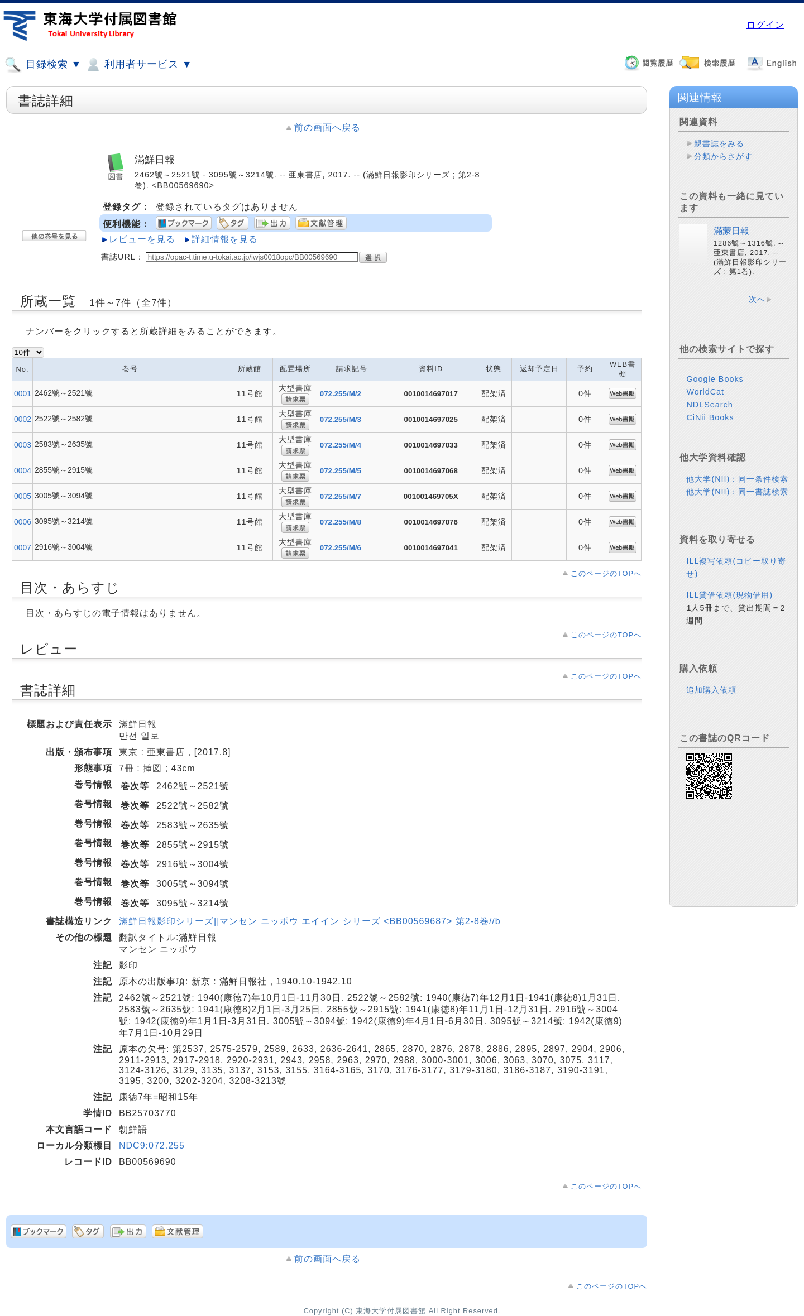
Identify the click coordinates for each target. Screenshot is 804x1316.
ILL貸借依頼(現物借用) (729, 594)
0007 (22, 547)
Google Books (714, 378)
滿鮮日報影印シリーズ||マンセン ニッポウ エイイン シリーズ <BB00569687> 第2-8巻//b (310, 921)
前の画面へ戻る (327, 127)
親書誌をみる (719, 143)
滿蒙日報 (731, 231)
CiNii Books (710, 417)
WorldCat (705, 391)
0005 (22, 496)
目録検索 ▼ (43, 64)
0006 (22, 521)
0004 (22, 470)
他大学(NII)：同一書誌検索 (737, 491)
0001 (22, 393)
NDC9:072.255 (152, 1145)
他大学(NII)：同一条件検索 (737, 478)
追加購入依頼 (711, 689)
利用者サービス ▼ (138, 64)
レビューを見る (142, 239)
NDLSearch (709, 404)
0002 (22, 419)
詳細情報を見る (225, 239)
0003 (22, 444)
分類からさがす (723, 156)
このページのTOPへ (606, 573)
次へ (757, 299)
